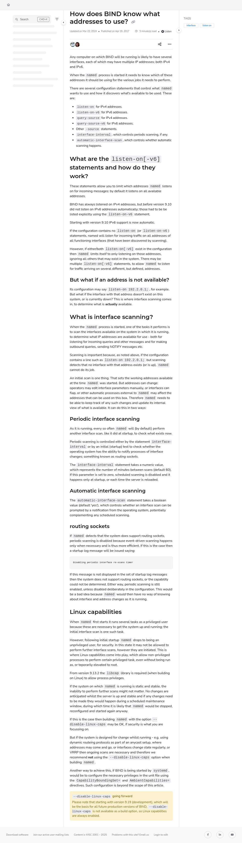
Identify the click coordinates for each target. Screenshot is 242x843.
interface (191, 25)
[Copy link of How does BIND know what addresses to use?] (133, 22)
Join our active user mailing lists (51, 834)
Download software (17, 834)
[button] (32, 19)
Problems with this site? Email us (130, 834)
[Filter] (56, 19)
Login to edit (161, 834)
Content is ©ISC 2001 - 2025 (90, 834)
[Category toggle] (63, 22)
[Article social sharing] (159, 44)
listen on (207, 25)
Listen (166, 31)
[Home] (8, 5)
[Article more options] (169, 44)
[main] (121, 418)
